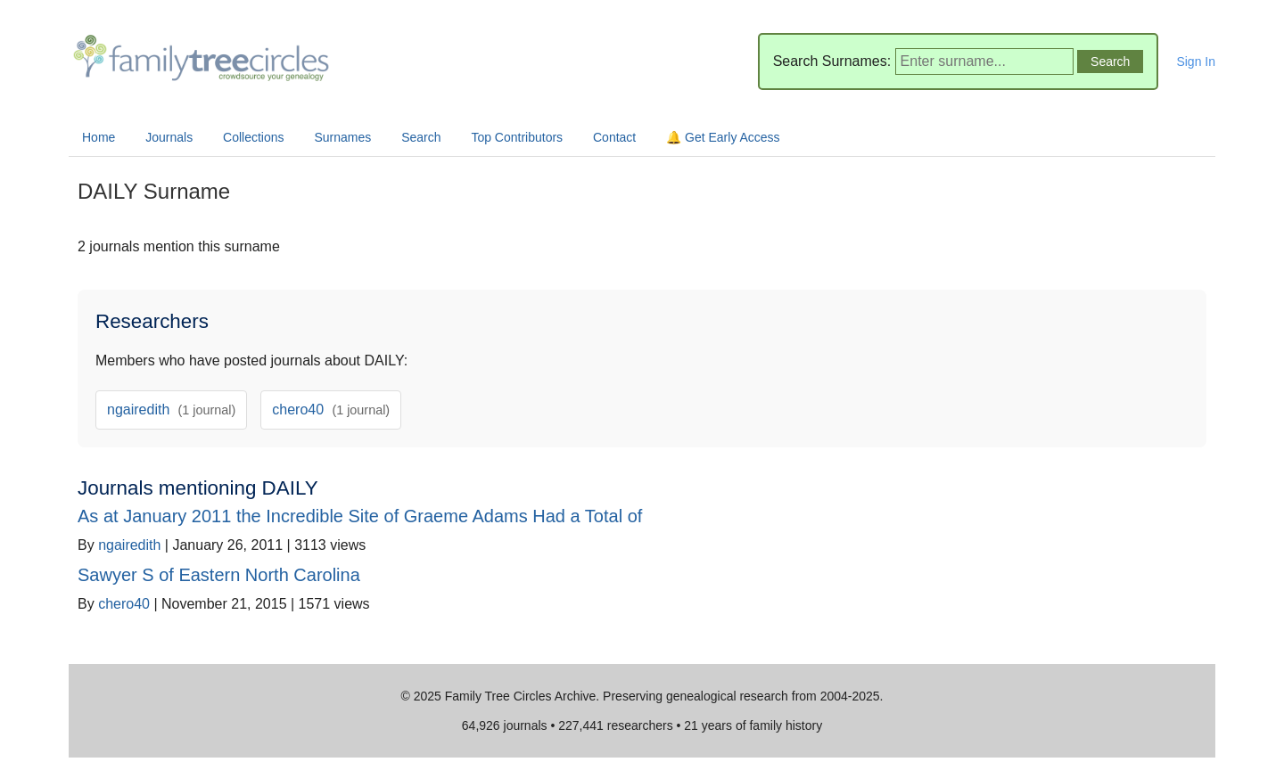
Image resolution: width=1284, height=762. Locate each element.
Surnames (342, 137)
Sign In (1195, 61)
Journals (169, 137)
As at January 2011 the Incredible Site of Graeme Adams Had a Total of (360, 516)
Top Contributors (517, 137)
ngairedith (171, 409)
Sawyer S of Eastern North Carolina (219, 575)
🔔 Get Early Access (722, 137)
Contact (614, 137)
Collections (253, 137)
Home (98, 137)
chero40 (331, 409)
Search (420, 137)
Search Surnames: (832, 61)
